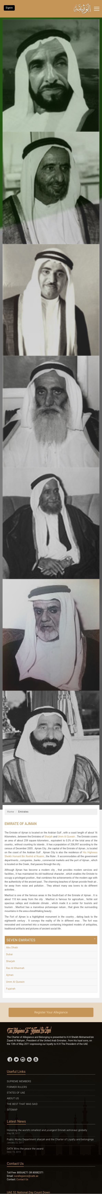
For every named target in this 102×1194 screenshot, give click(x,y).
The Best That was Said (22, 1104)
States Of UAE (16, 1092)
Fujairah (10, 988)
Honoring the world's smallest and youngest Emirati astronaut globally (47, 1130)
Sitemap (12, 1109)
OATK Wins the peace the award (25, 1148)
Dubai (9, 954)
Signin (9, 7)
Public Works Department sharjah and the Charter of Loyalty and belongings (50, 1139)
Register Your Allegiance (51, 1012)
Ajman (10, 975)
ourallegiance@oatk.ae (26, 1176)
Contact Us (22, 1179)
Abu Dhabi (12, 947)
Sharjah (49, 836)
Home (10, 811)
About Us (13, 1098)
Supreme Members (19, 1081)
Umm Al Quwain (66, 836)
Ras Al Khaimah (15, 968)
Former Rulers (17, 1087)
